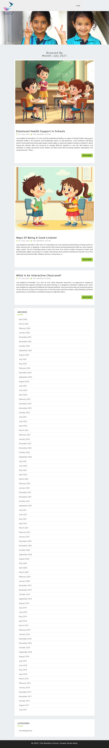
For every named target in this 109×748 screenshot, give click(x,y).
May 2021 (23, 519)
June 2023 (23, 421)
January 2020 (24, 581)
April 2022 (23, 475)
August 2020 (24, 559)
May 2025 (23, 364)
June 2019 (23, 612)
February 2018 (24, 683)
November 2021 (25, 497)
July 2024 (23, 386)
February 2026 (24, 328)
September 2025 (25, 350)
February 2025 (24, 368)
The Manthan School (42, 134)
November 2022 (25, 448)
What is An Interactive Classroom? (38, 275)
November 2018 (25, 643)
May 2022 (23, 470)
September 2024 (25, 377)
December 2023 (25, 404)
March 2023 (24, 430)
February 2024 (24, 399)
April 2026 (23, 319)
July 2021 (23, 510)
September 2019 (25, 599)
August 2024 (24, 382)
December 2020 (25, 541)
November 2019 (25, 590)
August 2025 (24, 355)
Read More (88, 155)
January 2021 (24, 537)
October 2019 (24, 594)
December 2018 (25, 639)
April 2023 (23, 426)
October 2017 (24, 701)
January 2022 (24, 488)
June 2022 (23, 466)
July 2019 (23, 608)
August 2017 (24, 705)
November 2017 (25, 696)
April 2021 (23, 523)
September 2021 (25, 506)
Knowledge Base (25, 731)
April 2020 (23, 568)
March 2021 (24, 528)
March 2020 (24, 572)
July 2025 (23, 359)
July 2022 (23, 461)
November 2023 (25, 408)
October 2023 (24, 413)
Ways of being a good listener (36, 237)
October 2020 (24, 550)
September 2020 (25, 555)
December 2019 (25, 585)
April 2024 (23, 395)
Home (78, 5)
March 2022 (24, 479)
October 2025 (24, 346)
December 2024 (25, 373)
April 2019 (23, 621)
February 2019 (24, 630)
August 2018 (24, 656)
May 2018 (23, 670)
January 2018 (24, 688)
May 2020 (23, 563)
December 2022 (25, 444)
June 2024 (23, 390)
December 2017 (25, 692)
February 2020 (24, 577)
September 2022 (25, 457)
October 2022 (24, 452)
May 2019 (23, 617)
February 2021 (24, 532)
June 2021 (23, 515)
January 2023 (24, 439)
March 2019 (24, 625)
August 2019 (24, 603)
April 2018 (23, 674)
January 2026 (24, 333)
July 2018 (23, 661)
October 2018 (24, 648)
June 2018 (23, 665)
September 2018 (25, 652)
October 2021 (24, 501)
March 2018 (24, 679)
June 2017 (23, 710)
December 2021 (25, 492)
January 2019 (24, 634)
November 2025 (25, 342)
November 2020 (25, 546)
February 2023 (24, 435)
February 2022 (24, 483)
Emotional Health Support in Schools (40, 131)
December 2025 (25, 337)
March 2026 (24, 324)
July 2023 (23, 417)
